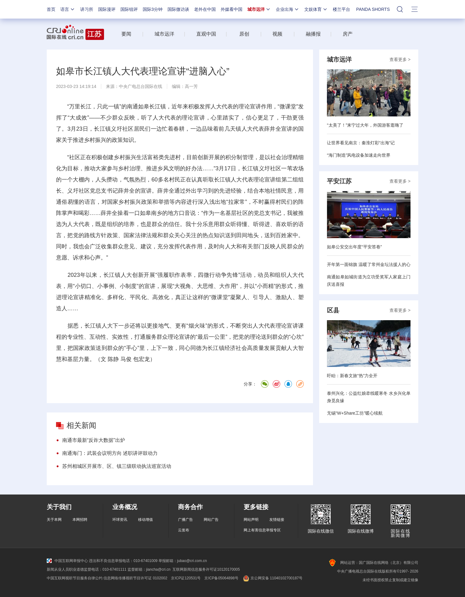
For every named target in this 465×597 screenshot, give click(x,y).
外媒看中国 (231, 9)
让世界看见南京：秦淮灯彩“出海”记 (361, 142)
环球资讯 (119, 519)
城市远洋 (259, 9)
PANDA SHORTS (373, 9)
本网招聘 (79, 519)
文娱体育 (316, 9)
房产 (348, 34)
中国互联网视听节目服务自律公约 (74, 578)
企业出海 (287, 9)
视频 (277, 34)
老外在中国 (205, 9)
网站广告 (211, 519)
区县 (333, 310)
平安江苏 (339, 181)
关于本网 (54, 519)
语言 (67, 9)
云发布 (183, 530)
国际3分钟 (153, 9)
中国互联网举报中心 (67, 561)
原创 (244, 34)
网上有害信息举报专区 (262, 530)
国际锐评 (129, 9)
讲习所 (86, 9)
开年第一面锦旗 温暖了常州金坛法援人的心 (369, 264)
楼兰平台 (341, 9)
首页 (51, 9)
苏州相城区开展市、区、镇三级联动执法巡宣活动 (116, 466)
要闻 (126, 34)
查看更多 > (400, 59)
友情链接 (276, 519)
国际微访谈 (178, 9)
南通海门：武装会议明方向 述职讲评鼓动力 (110, 453)
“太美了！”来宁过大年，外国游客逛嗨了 (365, 125)
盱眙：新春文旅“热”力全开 (352, 375)
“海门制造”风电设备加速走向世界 (358, 155)
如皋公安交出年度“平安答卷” (354, 246)
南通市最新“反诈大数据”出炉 (93, 440)
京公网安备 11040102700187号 (272, 578)
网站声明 (251, 519)
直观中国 (206, 34)
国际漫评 (106, 9)
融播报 (313, 34)
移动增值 (145, 519)
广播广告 (185, 519)
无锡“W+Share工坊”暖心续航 (355, 413)
